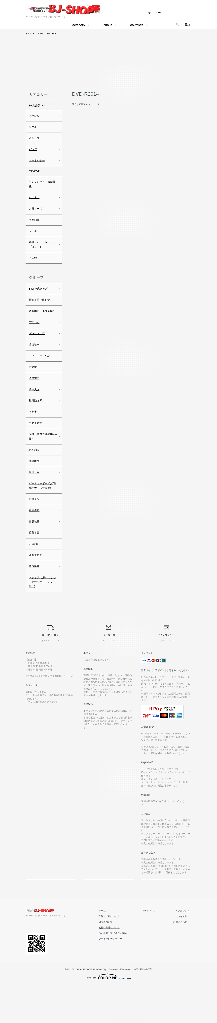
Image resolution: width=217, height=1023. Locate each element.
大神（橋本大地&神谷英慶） (42, 460)
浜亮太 (33, 433)
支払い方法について (114, 966)
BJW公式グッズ (39, 298)
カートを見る (182, 954)
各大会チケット (39, 105)
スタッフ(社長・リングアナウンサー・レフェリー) (41, 619)
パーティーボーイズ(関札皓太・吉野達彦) (41, 514)
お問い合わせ (182, 960)
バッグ (33, 151)
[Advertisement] (108, 64)
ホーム (29, 33)
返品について (111, 960)
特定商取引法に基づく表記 (118, 971)
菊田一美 (35, 497)
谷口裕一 (35, 362)
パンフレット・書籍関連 (41, 188)
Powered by (108, 1015)
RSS (149, 949)
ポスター (35, 202)
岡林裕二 (35, 398)
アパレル (35, 116)
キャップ (35, 139)
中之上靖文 (36, 445)
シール (33, 237)
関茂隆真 (35, 602)
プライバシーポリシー (116, 977)
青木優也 (35, 543)
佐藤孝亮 (35, 567)
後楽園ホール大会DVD (41, 324)
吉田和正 (35, 579)
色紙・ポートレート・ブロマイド (41, 252)
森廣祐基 (35, 555)
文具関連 (35, 226)
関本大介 (35, 409)
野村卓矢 (35, 531)
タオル (33, 128)
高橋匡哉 (35, 486)
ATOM (157, 949)
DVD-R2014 (54, 33)
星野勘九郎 (36, 421)
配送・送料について (114, 954)
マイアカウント (156, 13)
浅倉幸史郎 (36, 590)
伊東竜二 (35, 386)
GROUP (108, 25)
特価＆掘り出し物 (41, 310)
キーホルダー (38, 163)
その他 (33, 266)
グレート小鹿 (38, 350)
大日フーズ (36, 214)
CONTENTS (136, 25)
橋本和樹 (35, 474)
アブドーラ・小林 (41, 374)
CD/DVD (40, 33)
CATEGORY (78, 25)
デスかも (35, 338)
